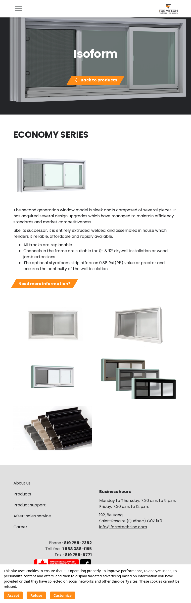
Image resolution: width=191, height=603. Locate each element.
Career (20, 527)
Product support (29, 505)
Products (22, 494)
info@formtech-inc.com (123, 527)
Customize (62, 595)
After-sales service (32, 516)
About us (22, 483)
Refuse (36, 595)
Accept (13, 595)
